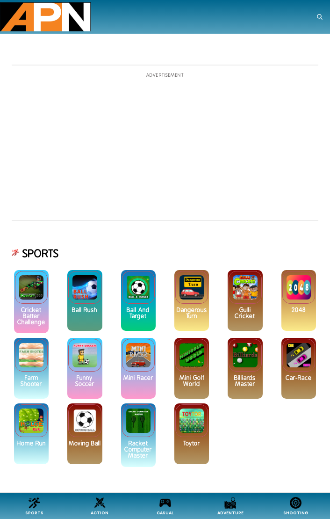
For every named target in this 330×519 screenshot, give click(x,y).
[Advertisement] (165, 146)
